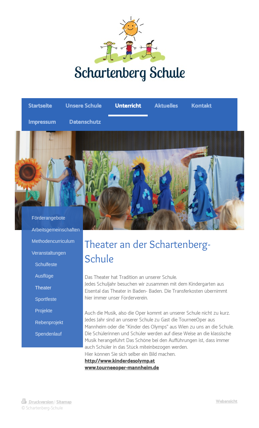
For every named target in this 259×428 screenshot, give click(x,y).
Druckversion (38, 402)
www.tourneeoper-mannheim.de (122, 368)
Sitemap (63, 402)
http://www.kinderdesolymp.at (120, 361)
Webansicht (226, 401)
